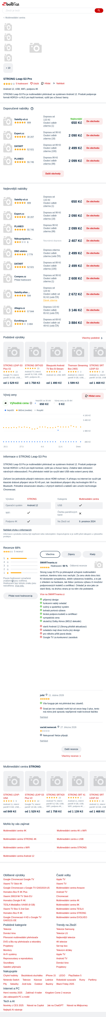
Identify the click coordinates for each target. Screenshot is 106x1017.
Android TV (61, 892)
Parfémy (92, 980)
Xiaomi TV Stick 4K (12, 883)
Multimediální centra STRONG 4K (19, 839)
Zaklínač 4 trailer (34, 993)
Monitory (7, 950)
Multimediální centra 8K (67, 905)
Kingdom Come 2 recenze (58, 993)
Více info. (19, 586)
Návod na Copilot (35, 1005)
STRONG (32, 499)
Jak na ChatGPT (55, 1005)
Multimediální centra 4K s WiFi (72, 830)
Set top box (61, 946)
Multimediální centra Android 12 (18, 856)
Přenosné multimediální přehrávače (20, 937)
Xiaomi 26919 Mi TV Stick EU (17, 896)
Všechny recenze (70, 756)
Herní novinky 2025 (12, 993)
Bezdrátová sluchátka (32, 975)
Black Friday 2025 (65, 984)
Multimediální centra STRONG (72, 847)
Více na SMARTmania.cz (52, 594)
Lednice (49, 980)
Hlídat (45, 83)
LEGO (62, 975)
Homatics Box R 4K (12, 913)
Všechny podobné (92, 338)
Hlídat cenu (92, 395)
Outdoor (39, 984)
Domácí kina (9, 933)
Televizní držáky (64, 950)
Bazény (49, 984)
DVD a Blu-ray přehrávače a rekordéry (22, 942)
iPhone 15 (51, 975)
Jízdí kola (26, 984)
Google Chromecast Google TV (18, 879)
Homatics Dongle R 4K (14, 900)
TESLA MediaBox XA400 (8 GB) (19, 905)
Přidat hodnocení (22, 280)
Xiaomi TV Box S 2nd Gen (16, 909)
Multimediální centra (15, 17)
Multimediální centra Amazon (70, 888)
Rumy (82, 980)
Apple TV (60, 879)
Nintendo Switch (11, 980)
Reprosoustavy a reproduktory (18, 958)
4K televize (61, 942)
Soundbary (8, 963)
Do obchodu (93, 121)
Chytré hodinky (10, 975)
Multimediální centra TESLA (70, 909)
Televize (7, 929)
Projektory (8, 946)
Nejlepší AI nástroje (12, 1010)
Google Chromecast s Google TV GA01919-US (26, 888)
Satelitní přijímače (12, 967)
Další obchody (52, 173)
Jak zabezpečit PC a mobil (16, 997)
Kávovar (38, 980)
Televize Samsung (65, 929)
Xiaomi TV (61, 883)
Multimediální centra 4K (14, 830)
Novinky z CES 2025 (13, 1005)
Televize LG (62, 933)
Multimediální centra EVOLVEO (71, 917)
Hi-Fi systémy (10, 954)
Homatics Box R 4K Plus (15, 892)
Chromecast (62, 896)
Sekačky (14, 984)
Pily (5, 984)
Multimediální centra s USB (70, 839)
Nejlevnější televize (65, 937)
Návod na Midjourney (77, 1005)
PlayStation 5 (74, 975)
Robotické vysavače (66, 980)
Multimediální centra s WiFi (16, 847)
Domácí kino (62, 963)
